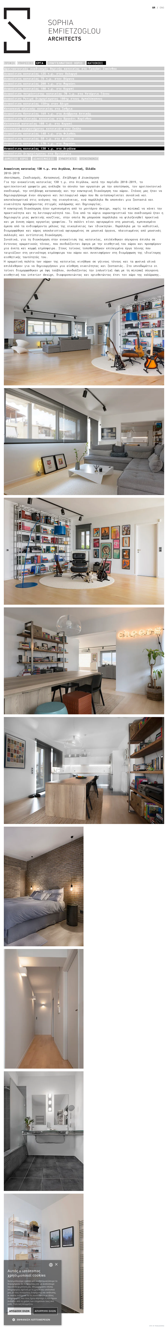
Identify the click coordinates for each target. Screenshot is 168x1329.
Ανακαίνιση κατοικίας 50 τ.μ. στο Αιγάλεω (39, 138)
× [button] (56, 1264)
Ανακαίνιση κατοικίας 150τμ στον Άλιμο (36, 103)
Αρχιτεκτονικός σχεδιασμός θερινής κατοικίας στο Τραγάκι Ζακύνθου (60, 68)
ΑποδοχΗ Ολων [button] (19, 1311)
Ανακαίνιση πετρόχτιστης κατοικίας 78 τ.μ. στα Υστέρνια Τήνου (56, 93)
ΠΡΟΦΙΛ (10, 63)
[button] (33, 1319)
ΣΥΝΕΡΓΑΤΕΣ (68, 159)
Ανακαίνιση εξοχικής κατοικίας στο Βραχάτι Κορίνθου (47, 118)
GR (153, 7)
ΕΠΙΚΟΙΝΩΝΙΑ (89, 159)
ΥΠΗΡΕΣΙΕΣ (25, 63)
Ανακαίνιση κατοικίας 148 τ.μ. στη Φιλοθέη (39, 133)
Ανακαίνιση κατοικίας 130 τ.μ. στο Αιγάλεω (40, 148)
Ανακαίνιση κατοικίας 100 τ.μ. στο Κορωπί (39, 88)
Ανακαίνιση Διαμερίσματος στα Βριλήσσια (37, 153)
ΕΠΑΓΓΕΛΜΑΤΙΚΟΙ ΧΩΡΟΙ (65, 63)
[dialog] (32, 1292)
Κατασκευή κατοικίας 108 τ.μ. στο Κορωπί (38, 123)
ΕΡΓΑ (39, 63)
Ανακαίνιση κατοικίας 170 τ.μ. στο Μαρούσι (40, 143)
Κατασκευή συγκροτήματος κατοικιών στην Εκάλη (42, 128)
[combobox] (51, 1265)
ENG (162, 7)
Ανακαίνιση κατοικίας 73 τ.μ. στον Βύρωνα (39, 78)
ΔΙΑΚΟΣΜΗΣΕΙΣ (43, 159)
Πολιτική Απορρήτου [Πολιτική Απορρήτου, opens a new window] (23, 1304)
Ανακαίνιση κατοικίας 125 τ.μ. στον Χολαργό (40, 73)
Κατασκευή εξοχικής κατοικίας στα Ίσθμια (38, 108)
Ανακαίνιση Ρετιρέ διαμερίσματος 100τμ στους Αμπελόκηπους (53, 98)
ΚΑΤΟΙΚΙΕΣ (95, 63)
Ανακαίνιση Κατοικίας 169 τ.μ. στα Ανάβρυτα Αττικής (47, 113)
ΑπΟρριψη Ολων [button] (45, 1311)
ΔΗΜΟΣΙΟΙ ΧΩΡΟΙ (16, 159)
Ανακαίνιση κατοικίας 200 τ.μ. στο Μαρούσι (40, 83)
